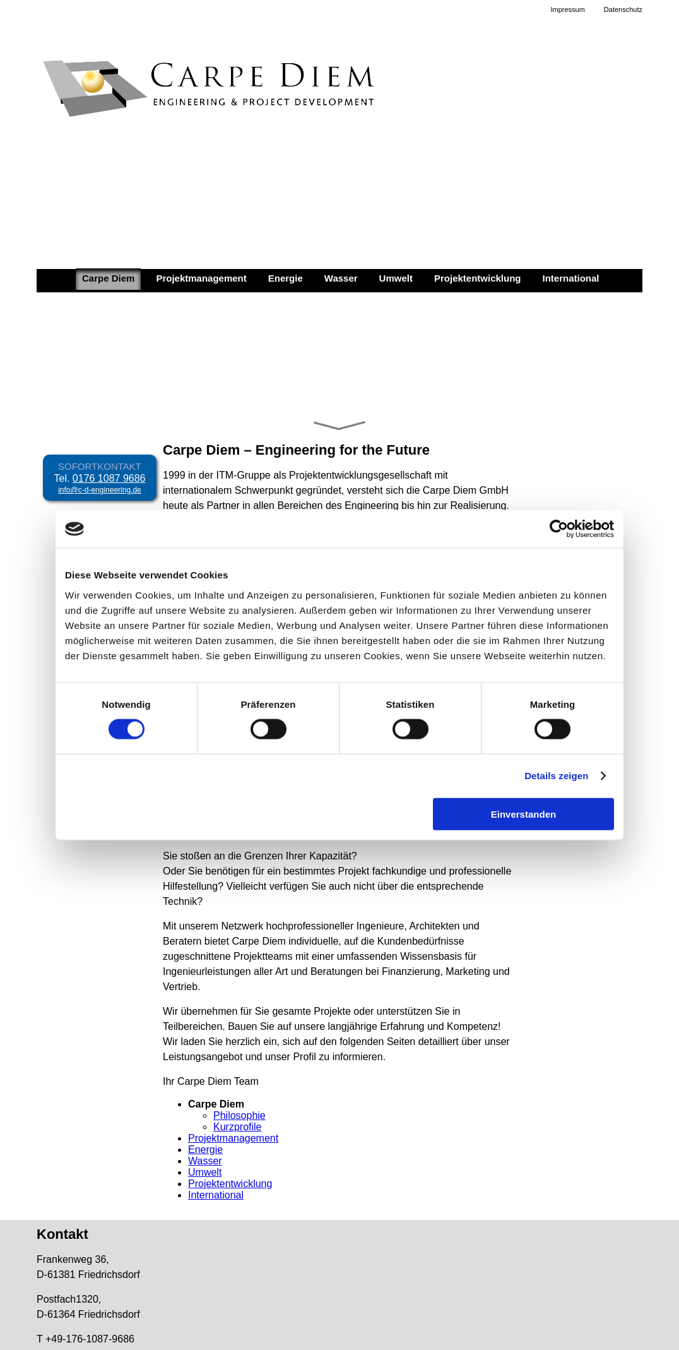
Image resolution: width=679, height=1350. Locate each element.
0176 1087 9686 (109, 478)
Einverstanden (523, 813)
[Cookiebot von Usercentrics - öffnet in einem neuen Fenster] (559, 529)
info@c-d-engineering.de (99, 490)
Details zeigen (556, 775)
